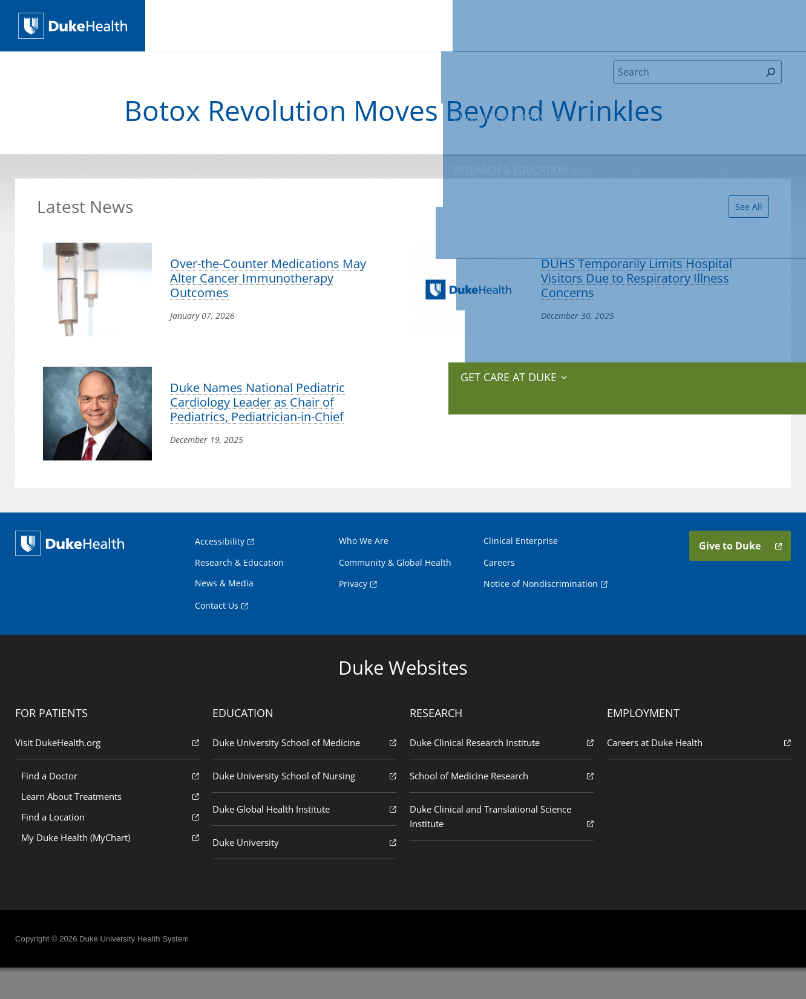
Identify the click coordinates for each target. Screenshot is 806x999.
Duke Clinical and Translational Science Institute (501, 847)
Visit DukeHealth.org (109, 773)
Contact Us (216, 636)
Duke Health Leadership (270, 24)
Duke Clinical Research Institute (501, 773)
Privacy (353, 614)
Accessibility (219, 572)
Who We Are (363, 571)
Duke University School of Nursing (305, 806)
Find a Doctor (112, 806)
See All (741, 212)
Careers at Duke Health (697, 773)
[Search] (687, 81)
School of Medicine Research (501, 806)
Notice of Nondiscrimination (540, 614)
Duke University (305, 873)
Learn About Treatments (112, 827)
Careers (499, 593)
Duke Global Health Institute (305, 840)
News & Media (642, 24)
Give (701, 18)
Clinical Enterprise (360, 24)
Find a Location (112, 847)
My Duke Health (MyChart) (112, 868)
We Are (192, 24)
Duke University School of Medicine (305, 773)
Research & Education (454, 24)
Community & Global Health (556, 24)
